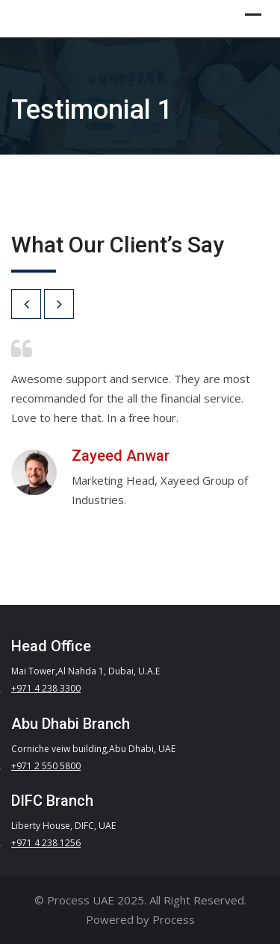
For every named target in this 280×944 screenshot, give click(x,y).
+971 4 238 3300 (46, 688)
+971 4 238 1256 (46, 842)
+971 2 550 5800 (46, 766)
